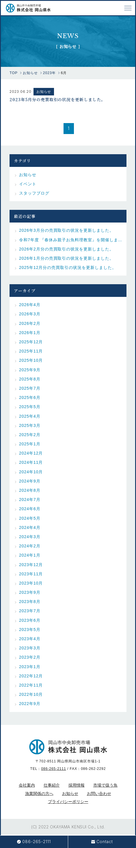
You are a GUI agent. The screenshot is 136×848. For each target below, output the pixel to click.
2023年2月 (29, 657)
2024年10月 (31, 472)
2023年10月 (31, 583)
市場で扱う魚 (105, 785)
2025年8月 (29, 379)
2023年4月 (29, 638)
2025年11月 (31, 351)
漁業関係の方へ (39, 793)
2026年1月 (29, 332)
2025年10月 (31, 360)
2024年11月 (31, 462)
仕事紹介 (52, 785)
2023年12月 (31, 564)
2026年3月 (29, 314)
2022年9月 (29, 703)
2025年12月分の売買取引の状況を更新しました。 (67, 267)
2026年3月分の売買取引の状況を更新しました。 (66, 230)
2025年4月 (29, 416)
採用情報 (76, 785)
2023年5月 (29, 629)
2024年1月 (29, 555)
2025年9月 (29, 370)
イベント (27, 184)
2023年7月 (29, 610)
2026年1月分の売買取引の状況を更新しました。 (66, 258)
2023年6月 (29, 620)
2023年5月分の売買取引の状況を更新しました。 (57, 99)
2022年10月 (31, 694)
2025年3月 (29, 425)
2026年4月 (29, 304)
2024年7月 (29, 499)
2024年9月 (29, 481)
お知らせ (43, 92)
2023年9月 (29, 592)
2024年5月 (29, 518)
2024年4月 (29, 527)
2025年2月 (29, 434)
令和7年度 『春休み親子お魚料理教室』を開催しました (70, 240)
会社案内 (27, 785)
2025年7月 (29, 388)
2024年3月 (29, 536)
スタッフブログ (34, 193)
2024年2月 (29, 546)
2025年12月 (31, 342)
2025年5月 (29, 406)
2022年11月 (31, 685)
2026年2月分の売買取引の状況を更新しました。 (66, 249)
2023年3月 (29, 648)
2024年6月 (29, 508)
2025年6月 (29, 397)
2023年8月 (29, 601)
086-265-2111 (53, 769)
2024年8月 (29, 490)
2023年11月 (31, 574)
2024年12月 (31, 453)
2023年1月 (29, 666)
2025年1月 (29, 444)
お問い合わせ (99, 793)
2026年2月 (29, 323)
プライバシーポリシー (68, 801)
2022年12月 (31, 676)
